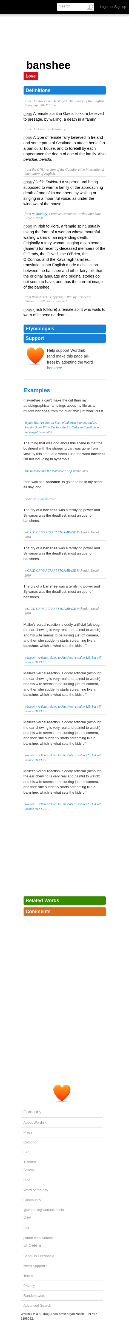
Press (28, 1132)
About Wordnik (35, 1122)
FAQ (27, 1152)
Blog (27, 1180)
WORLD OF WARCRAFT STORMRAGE (50, 532)
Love (31, 76)
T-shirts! (30, 1162)
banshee (54, 368)
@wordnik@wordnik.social (44, 1210)
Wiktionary (39, 214)
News (29, 1169)
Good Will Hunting (37, 499)
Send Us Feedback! (39, 1256)
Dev (27, 1217)
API (26, 1228)
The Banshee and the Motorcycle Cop (48, 471)
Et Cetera (32, 1245)
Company (33, 1111)
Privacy (29, 1286)
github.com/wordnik (39, 1238)
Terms (28, 1276)
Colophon (31, 1142)
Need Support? (35, 1266)
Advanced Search (37, 1305)
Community (32, 1200)
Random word (34, 1295)
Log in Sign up (113, 7)
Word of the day (36, 1190)
